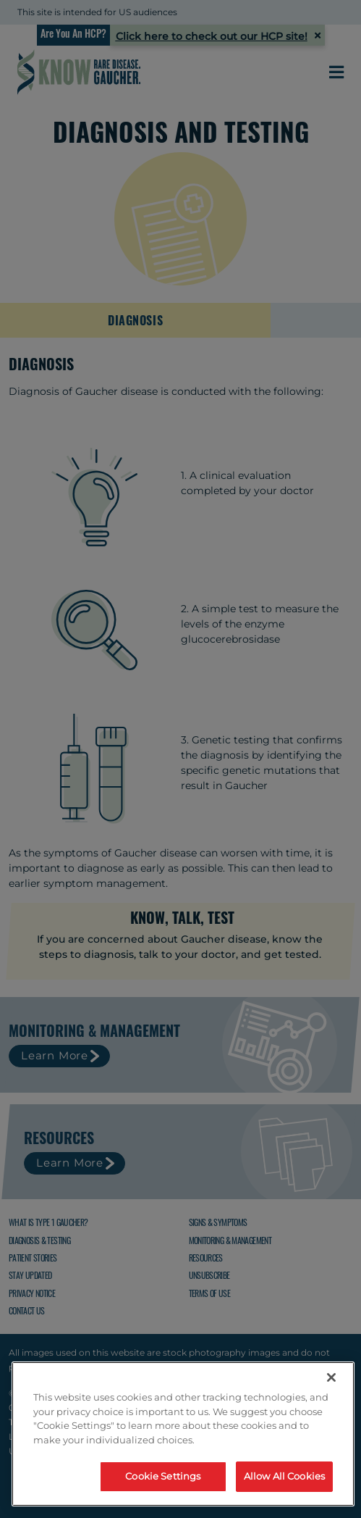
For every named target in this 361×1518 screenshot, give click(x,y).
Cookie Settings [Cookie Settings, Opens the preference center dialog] (162, 1476)
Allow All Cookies (284, 1476)
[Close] (331, 1377)
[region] (183, 1433)
